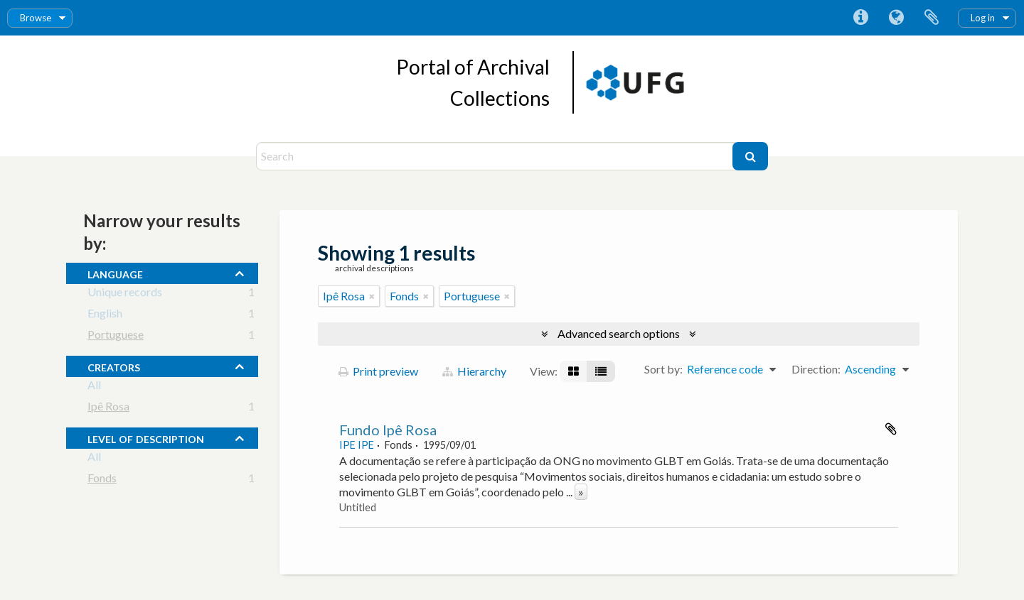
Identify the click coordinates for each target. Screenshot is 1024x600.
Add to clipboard (891, 429)
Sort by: (663, 369)
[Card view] (573, 371)
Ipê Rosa (108, 408)
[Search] (496, 156)
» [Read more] (581, 491)
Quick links (860, 18)
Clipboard (931, 18)
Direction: (816, 369)
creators (113, 365)
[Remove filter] (372, 296)
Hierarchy (474, 371)
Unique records (124, 294)
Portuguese (115, 337)
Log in (983, 17)
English (104, 315)
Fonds (102, 480)
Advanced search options (618, 333)
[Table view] (601, 371)
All (94, 387)
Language (896, 18)
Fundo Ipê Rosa (388, 429)
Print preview (378, 371)
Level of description (145, 437)
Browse (35, 17)
